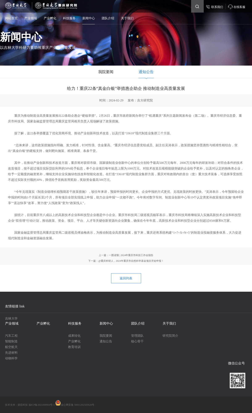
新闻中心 (88, 18)
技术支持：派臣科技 (16, 404)
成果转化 (74, 335)
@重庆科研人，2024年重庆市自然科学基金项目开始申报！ (131, 260)
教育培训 (74, 347)
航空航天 (11, 347)
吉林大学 (11, 318)
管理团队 (137, 335)
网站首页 (11, 18)
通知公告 (146, 72)
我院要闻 (105, 72)
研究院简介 (170, 335)
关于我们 (127, 18)
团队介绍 (108, 18)
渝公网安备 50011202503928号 (74, 404)
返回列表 (126, 278)
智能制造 (11, 341)
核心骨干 (137, 341)
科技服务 (69, 18)
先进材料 (11, 352)
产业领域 (30, 18)
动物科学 (11, 358)
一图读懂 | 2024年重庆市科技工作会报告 (131, 255)
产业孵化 (50, 18)
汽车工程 (11, 335)
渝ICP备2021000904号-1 (42, 404)
